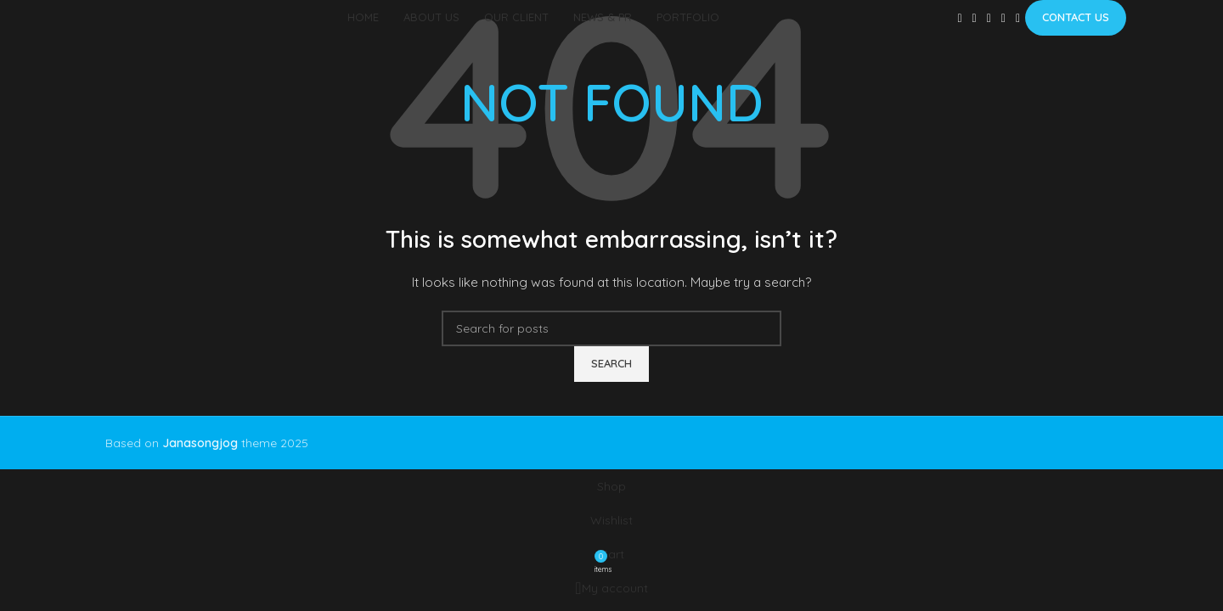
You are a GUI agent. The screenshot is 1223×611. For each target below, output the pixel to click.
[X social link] (974, 18)
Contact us (1075, 17)
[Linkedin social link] (1003, 18)
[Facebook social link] (959, 18)
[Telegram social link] (1018, 18)
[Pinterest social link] (989, 18)
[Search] (611, 328)
